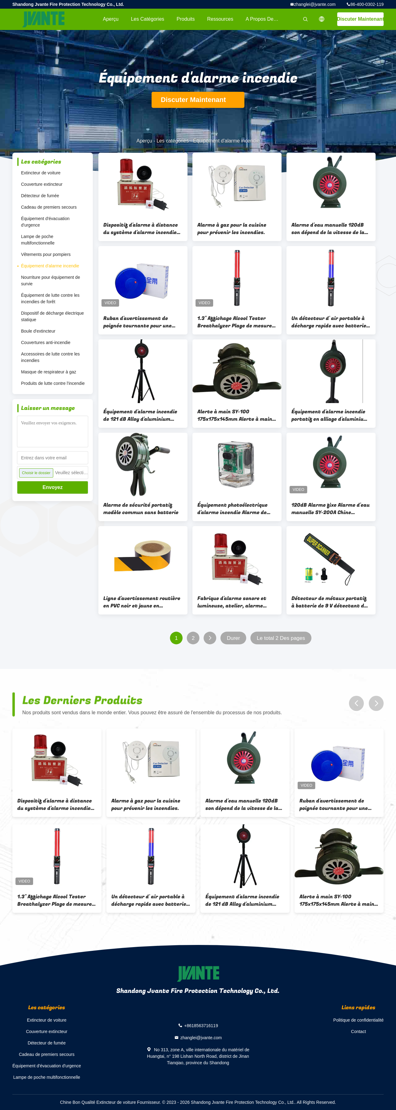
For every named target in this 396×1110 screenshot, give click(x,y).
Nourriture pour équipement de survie (50, 280)
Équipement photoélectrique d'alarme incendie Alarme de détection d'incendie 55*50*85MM (232, 508)
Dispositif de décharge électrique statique (52, 316)
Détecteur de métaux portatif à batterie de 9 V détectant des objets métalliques (330, 602)
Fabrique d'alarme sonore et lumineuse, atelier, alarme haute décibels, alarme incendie (236, 602)
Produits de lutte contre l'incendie (53, 383)
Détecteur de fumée (40, 195)
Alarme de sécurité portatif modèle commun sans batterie (141, 508)
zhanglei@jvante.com (315, 4)
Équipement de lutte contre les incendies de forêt (50, 298)
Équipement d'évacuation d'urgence (45, 222)
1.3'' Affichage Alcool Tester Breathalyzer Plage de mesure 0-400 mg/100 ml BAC (234, 322)
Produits (186, 19)
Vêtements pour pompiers (46, 254)
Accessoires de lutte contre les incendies (50, 357)
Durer (233, 638)
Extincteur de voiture (41, 172)
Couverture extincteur (41, 184)
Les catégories (147, 19)
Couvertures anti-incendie (46, 342)
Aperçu (110, 19)
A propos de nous (266, 19)
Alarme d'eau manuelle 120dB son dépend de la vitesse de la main (327, 228)
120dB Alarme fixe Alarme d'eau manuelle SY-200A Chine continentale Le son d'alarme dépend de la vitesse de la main (330, 508)
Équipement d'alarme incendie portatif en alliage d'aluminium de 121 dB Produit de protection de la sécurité (330, 415)
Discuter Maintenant (360, 19)
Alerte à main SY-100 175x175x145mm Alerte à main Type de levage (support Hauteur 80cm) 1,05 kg (234, 415)
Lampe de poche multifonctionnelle (37, 239)
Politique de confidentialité (358, 1020)
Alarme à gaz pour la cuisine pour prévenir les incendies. (231, 228)
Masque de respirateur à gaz (48, 371)
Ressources (220, 19)
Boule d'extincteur (38, 331)
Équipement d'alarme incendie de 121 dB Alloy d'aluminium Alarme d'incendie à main (140, 415)
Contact (358, 1031)
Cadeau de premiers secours (49, 207)
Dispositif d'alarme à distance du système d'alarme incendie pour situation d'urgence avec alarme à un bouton (140, 228)
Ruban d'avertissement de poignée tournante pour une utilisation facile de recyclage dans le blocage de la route (140, 322)
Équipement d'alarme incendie (50, 265)
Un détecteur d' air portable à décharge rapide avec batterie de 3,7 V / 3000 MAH (328, 322)
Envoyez (53, 487)
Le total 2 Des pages (281, 638)
